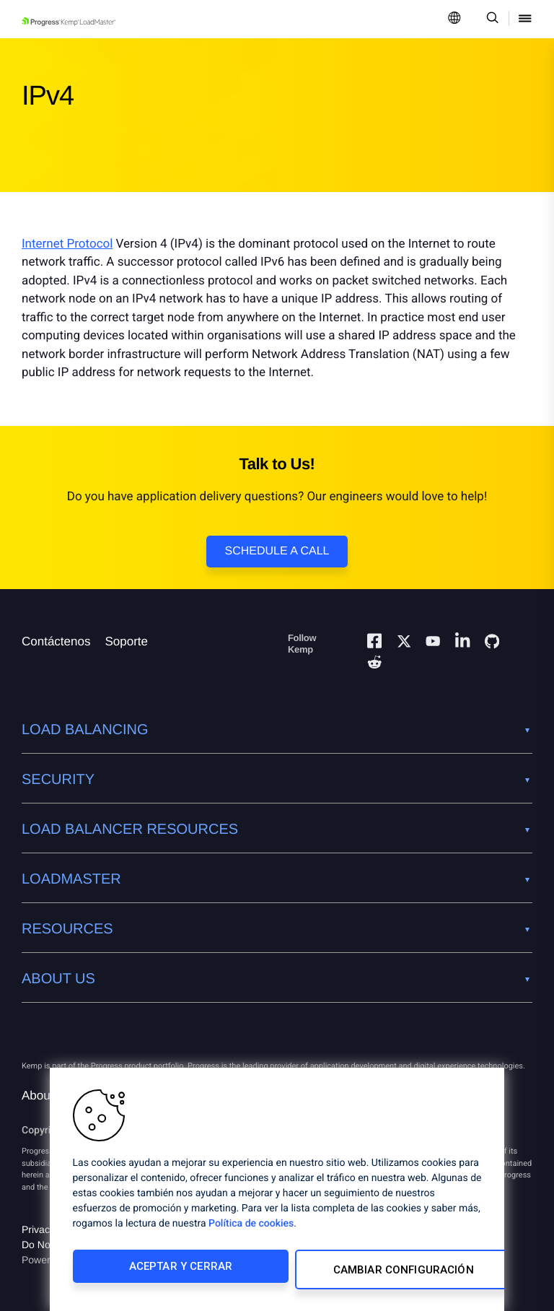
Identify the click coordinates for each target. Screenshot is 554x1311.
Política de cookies (251, 1230)
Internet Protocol (67, 244)
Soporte (126, 641)
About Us (47, 1095)
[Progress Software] (74, 1031)
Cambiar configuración (372, 1272)
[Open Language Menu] (454, 19)
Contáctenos (56, 641)
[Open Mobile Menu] (525, 19)
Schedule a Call (277, 551)
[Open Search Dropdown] (490, 19)
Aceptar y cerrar (167, 1272)
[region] (277, 1192)
